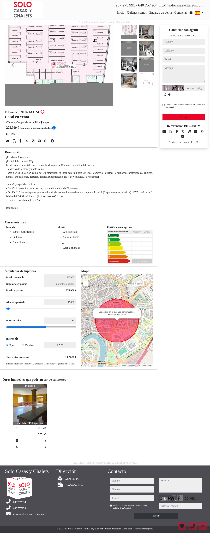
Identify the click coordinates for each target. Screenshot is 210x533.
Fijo (11, 345)
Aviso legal (127, 528)
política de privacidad (122, 508)
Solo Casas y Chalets (73, 528)
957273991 (177, 35)
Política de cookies (112, 528)
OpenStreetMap (135, 366)
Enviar (183, 117)
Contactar (180, 12)
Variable (29, 345)
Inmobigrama (147, 528)
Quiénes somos (137, 12)
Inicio (120, 12)
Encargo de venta (160, 12)
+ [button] (86, 278)
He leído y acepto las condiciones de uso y (185, 105)
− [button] (86, 283)
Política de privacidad (93, 528)
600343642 (190, 35)
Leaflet (123, 366)
